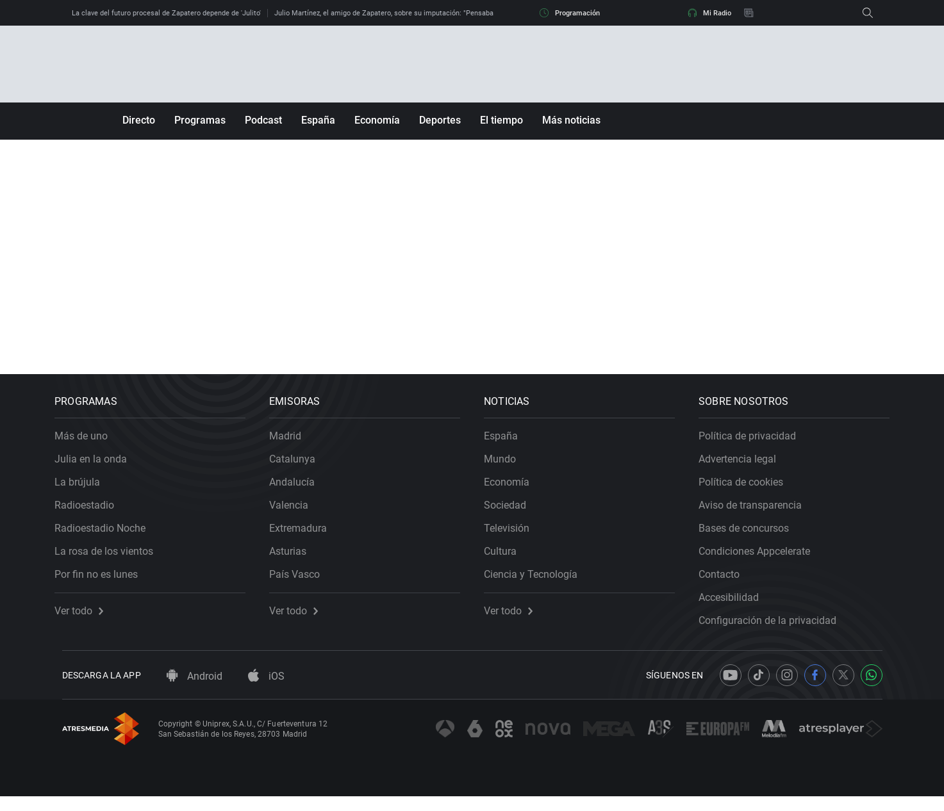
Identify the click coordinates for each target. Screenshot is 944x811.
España (318, 120)
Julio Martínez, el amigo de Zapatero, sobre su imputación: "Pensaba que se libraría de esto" (421, 13)
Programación (570, 12)
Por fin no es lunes (103, 581)
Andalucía (299, 489)
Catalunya (300, 466)
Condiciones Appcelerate (762, 558)
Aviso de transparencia (757, 512)
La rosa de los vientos (111, 558)
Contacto (726, 581)
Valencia (296, 512)
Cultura (508, 558)
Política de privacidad (755, 443)
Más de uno (88, 443)
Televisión (514, 535)
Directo (138, 120)
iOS (266, 691)
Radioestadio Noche (107, 535)
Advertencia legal (745, 466)
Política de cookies (748, 489)
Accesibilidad (736, 604)
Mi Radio (709, 12)
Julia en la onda (98, 466)
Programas (200, 120)
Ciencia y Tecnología (538, 581)
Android (194, 691)
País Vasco (302, 581)
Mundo (508, 466)
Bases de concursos (751, 535)
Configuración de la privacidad (775, 627)
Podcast (263, 120)
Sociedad (513, 512)
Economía (377, 120)
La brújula (85, 489)
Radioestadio (92, 512)
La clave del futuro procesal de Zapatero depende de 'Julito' (166, 13)
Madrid (293, 443)
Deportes (440, 120)
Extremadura (306, 535)
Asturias (295, 558)
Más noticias (571, 120)
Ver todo (86, 618)
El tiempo (501, 120)
